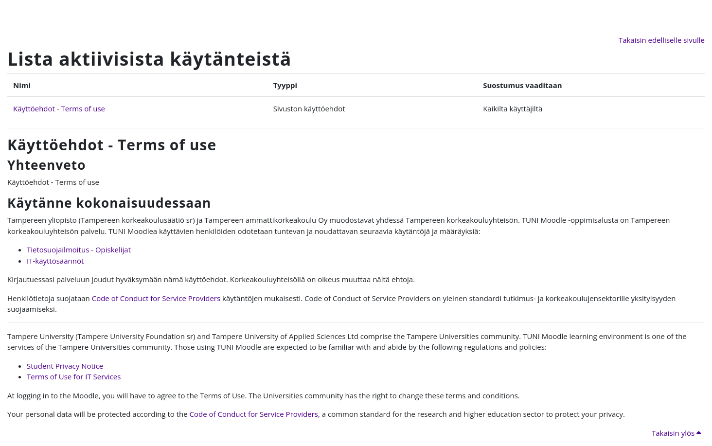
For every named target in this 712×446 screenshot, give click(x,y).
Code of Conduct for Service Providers (156, 298)
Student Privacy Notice (65, 366)
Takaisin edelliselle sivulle (662, 40)
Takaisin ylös (676, 433)
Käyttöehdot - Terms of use (59, 108)
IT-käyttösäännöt (55, 261)
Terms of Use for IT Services (74, 376)
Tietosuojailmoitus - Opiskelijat (79, 249)
